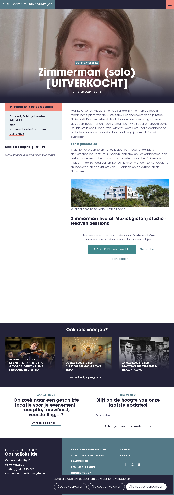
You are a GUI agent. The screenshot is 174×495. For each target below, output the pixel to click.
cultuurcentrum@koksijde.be (25, 473)
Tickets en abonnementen (88, 450)
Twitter (39, 147)
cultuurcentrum (28, 4)
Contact (126, 450)
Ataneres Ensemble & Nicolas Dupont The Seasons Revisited (25, 367)
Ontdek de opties (43, 423)
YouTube (141, 464)
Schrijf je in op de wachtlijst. (34, 107)
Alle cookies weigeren (106, 486)
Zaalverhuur (80, 461)
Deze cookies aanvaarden (111, 249)
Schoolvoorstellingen (87, 456)
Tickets (125, 456)
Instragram (134, 464)
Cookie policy (81, 473)
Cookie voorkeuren (70, 486)
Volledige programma (89, 377)
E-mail (45, 147)
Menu (170, 4)
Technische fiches (83, 467)
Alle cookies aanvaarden (146, 486)
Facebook (34, 147)
